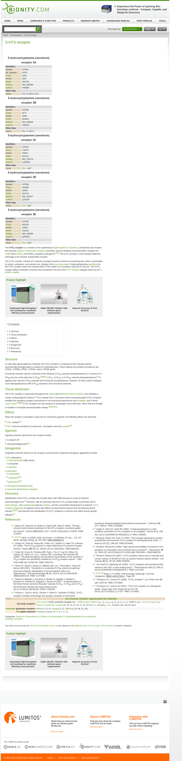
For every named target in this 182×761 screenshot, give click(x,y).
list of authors (108, 626)
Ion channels (89, 616)
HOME (7, 21)
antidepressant (25, 486)
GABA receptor (83, 602)
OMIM (8, 82)
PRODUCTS (68, 21)
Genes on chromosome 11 (28, 616)
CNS (9, 422)
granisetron (13, 482)
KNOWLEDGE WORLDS (118, 21)
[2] (58, 253)
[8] (20, 403)
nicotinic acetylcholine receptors (31, 251)
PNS (9, 426)
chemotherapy (11, 505)
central (52, 394)
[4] (43, 377)
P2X (56, 612)
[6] (98, 377)
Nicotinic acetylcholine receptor (49, 605)
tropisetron (13, 478)
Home (5, 35)
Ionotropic (11, 608)
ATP (18, 612)
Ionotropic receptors (14, 619)
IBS (8, 457)
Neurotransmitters (74, 616)
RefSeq (9, 85)
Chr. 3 (24, 168)
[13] (20, 422)
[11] (53, 407)
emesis (66, 426)
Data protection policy (90, 758)
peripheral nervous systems (71, 394)
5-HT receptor (72, 270)
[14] (13, 510)
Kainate (55, 609)
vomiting (46, 505)
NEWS (20, 21)
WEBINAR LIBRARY (90, 21)
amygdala (81, 400)
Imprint (50, 758)
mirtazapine (12, 486)
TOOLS (162, 21)
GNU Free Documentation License (42, 626)
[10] (50, 407)
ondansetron (14, 474)
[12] (55, 407)
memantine (12, 489)
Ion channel (72, 598)
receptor (83, 598)
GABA (8, 254)
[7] (18, 403)
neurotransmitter (61, 264)
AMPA (38, 609)
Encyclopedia (15, 35)
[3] (41, 377)
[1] (56, 253)
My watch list (114, 29)
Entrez (8, 75)
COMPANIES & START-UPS (43, 21)
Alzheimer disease (28, 489)
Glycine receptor (149, 602)
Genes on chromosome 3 (52, 616)
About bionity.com (62, 716)
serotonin (93, 264)
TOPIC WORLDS (144, 21)
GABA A (94, 602)
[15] (16, 510)
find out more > (58, 731)
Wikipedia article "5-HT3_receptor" (88, 626)
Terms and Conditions (67, 758)
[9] (21, 403)
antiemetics (12, 471)
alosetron (12, 467)
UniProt (9, 88)
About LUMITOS (100, 716)
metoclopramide (15, 460)
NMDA (68, 609)
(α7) (109, 605)
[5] (45, 377)
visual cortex (10, 404)
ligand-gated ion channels (65, 247)
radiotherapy (28, 505)
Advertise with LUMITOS (138, 717)
